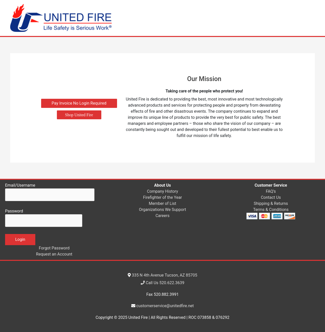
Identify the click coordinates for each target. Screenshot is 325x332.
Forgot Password (54, 248)
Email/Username (49, 192)
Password (43, 218)
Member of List (162, 203)
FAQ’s (271, 191)
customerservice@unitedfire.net (165, 305)
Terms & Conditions (271, 209)
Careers (162, 215)
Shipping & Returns (271, 203)
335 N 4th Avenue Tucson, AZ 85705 (164, 275)
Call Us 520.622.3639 (162, 282)
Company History (162, 191)
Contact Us (271, 197)
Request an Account (54, 254)
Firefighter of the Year (162, 197)
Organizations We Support (162, 209)
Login (20, 239)
